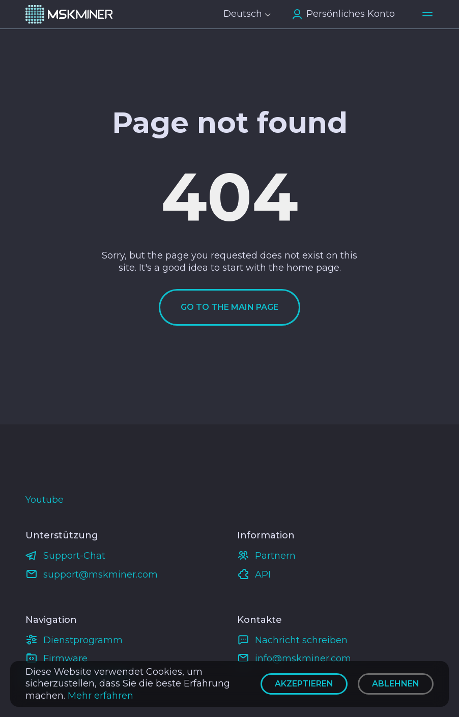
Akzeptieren (304, 684)
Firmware (65, 658)
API (263, 574)
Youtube (44, 499)
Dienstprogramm (83, 640)
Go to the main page (229, 307)
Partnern (275, 555)
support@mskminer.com (100, 574)
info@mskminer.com (303, 658)
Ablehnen (395, 684)
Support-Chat (74, 555)
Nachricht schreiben (301, 640)
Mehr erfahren (100, 695)
